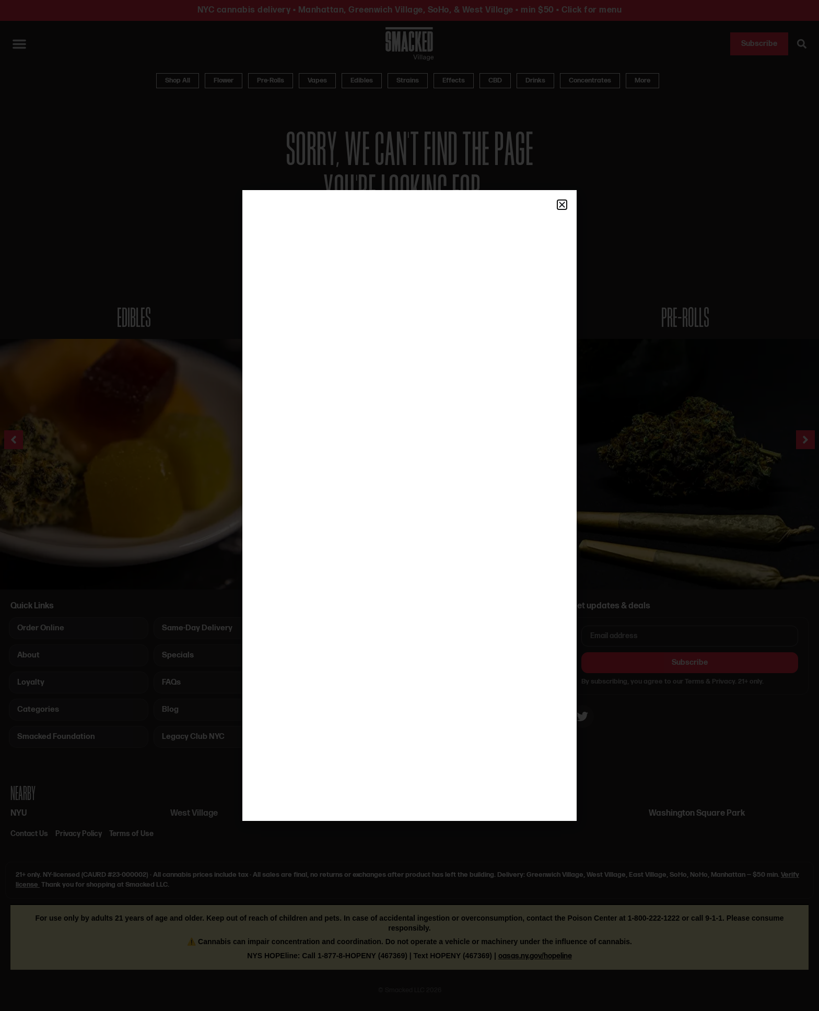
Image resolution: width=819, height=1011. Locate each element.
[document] (409, 505)
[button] (562, 205)
